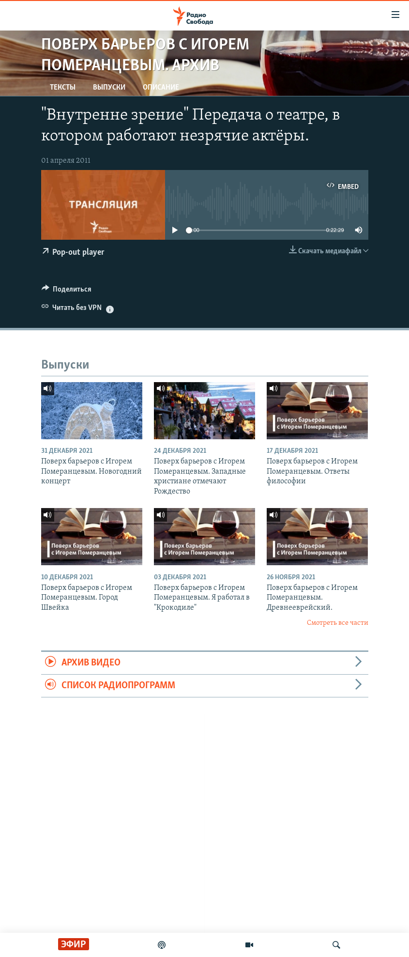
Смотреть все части (337, 623)
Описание (161, 88)
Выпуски (109, 88)
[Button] (67, 291)
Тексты (63, 88)
